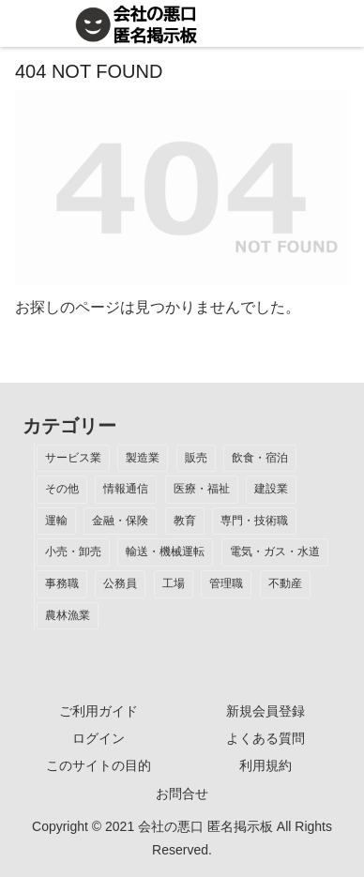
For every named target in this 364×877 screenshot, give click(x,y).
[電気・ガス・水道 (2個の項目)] (274, 552)
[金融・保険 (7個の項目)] (120, 521)
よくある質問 (265, 738)
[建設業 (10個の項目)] (271, 490)
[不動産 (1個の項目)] (285, 584)
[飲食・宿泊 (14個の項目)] (259, 459)
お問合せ (182, 793)
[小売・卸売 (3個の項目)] (73, 552)
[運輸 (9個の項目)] (56, 521)
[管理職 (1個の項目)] (226, 584)
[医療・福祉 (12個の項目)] (201, 490)
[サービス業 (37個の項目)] (73, 459)
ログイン (98, 738)
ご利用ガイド (98, 710)
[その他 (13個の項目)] (62, 490)
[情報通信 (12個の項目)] (126, 490)
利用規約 (265, 765)
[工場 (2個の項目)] (173, 584)
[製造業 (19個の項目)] (142, 459)
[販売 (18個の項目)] (196, 459)
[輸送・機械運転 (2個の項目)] (165, 552)
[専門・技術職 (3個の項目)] (254, 521)
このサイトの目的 (98, 765)
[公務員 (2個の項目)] (120, 584)
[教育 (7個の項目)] (185, 521)
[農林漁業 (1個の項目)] (68, 616)
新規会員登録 (265, 710)
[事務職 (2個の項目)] (62, 584)
